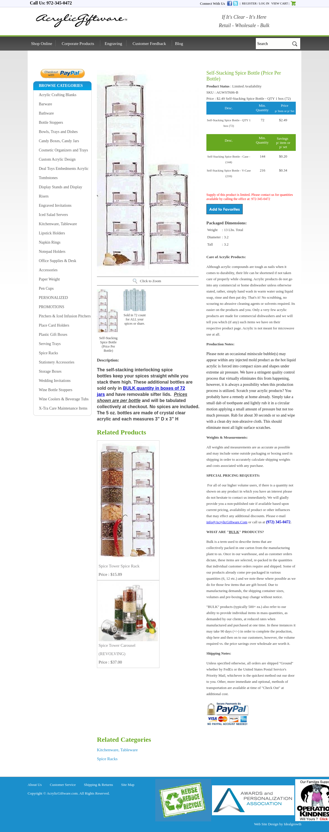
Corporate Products (78, 43)
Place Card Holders (54, 325)
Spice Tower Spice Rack (119, 566)
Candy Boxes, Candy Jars (59, 141)
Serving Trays (50, 344)
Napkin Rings (49, 242)
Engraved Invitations (55, 205)
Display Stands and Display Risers (60, 191)
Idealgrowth (292, 824)
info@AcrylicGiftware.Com (226, 522)
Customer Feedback (149, 43)
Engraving (113, 43)
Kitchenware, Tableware (58, 224)
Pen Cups (46, 288)
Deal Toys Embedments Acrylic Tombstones (64, 173)
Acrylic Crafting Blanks (58, 95)
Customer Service (63, 785)
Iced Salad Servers (53, 215)
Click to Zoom (150, 281)
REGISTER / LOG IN (255, 3)
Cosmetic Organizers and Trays (63, 150)
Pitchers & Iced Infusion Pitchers (65, 316)
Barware (45, 104)
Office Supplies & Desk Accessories (57, 265)
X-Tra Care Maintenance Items (63, 408)
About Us (35, 785)
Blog (179, 43)
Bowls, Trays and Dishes (58, 132)
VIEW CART (279, 3)
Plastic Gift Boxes (53, 334)
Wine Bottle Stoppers (55, 390)
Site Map (127, 785)
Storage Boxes (50, 371)
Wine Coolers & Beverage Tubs (64, 399)
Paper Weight (49, 279)
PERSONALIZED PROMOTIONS (53, 302)
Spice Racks (48, 353)
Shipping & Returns (98, 785)
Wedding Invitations (55, 381)
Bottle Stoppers (51, 122)
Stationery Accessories (56, 362)
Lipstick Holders (52, 233)
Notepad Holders (52, 251)
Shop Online (41, 43)
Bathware (46, 113)
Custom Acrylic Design (57, 159)
